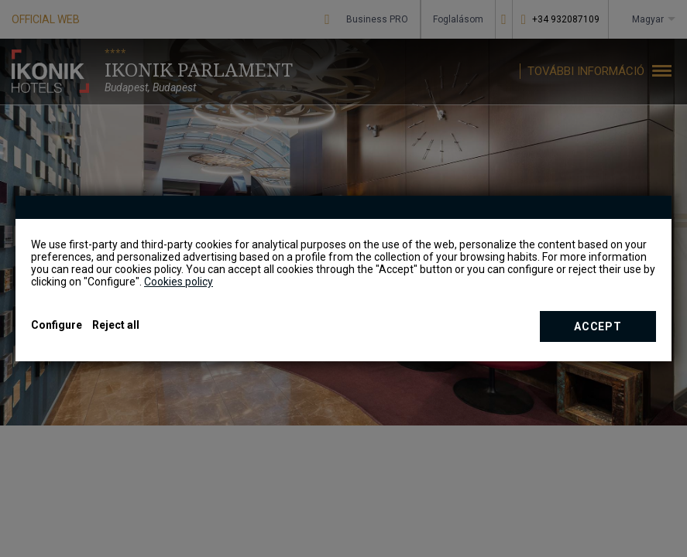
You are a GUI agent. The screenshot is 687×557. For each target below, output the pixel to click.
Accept (597, 326)
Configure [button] (56, 325)
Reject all (115, 325)
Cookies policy (178, 281)
